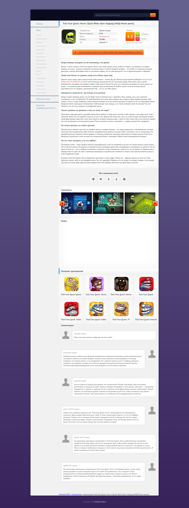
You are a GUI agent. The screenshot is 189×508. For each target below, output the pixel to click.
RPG (37, 75)
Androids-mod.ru (100, 502)
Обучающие (41, 60)
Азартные (40, 53)
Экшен (38, 35)
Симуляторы (41, 78)
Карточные (40, 49)
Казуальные (41, 57)
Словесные (40, 89)
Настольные (41, 46)
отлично (141, 34)
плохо (140, 39)
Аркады (39, 42)
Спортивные (41, 92)
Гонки (38, 71)
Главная (38, 23)
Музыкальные (41, 64)
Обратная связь (41, 99)
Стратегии (40, 82)
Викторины (40, 85)
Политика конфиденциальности (44, 106)
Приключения (41, 39)
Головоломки (41, 67)
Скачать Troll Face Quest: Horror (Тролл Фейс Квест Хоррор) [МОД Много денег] (110, 52)
